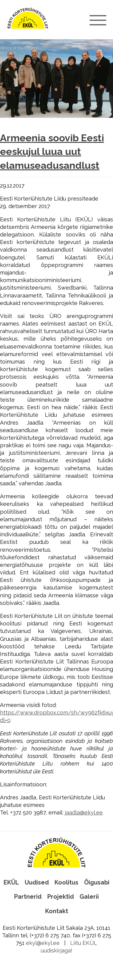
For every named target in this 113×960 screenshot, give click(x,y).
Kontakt (56, 911)
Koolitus (66, 882)
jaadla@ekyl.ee (84, 812)
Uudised (37, 882)
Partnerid (28, 896)
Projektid (60, 896)
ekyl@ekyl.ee (43, 943)
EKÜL (11, 882)
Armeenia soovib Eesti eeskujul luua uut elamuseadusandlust (52, 151)
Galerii (89, 896)
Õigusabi (96, 882)
